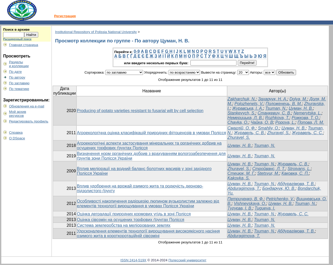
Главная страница (23, 45)
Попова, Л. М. (311, 122)
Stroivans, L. (299, 168)
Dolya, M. (298, 99)
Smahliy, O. (268, 128)
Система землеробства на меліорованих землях (124, 225)
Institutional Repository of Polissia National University (96, 32)
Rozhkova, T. (277, 117)
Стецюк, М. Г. (241, 173)
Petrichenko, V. (280, 199)
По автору (17, 77)
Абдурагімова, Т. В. (296, 184)
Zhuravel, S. (278, 133)
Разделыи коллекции (19, 64)
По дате (15, 72)
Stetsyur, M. (268, 173)
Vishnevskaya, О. (250, 203)
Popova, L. (285, 122)
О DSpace (17, 138)
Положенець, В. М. (284, 103)
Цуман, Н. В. (301, 108)
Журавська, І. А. (247, 108)
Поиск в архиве (16, 29)
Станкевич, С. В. (274, 113)
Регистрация (65, 16)
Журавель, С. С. (307, 133)
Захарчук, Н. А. (272, 99)
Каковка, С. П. (295, 173)
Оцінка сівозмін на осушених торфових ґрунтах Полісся (130, 219)
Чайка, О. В (262, 122)
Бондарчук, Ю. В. (278, 188)
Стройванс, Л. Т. (268, 168)
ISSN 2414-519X (133, 260)
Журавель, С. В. (249, 133)
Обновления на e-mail (26, 106)
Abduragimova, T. (244, 188)
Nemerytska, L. (307, 113)
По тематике (19, 89)
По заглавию (19, 83)
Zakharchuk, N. (242, 99)
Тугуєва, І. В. (240, 208)
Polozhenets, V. (248, 103)
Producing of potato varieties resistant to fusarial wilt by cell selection (140, 110)
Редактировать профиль (28, 121)
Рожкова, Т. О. (305, 117)
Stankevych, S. (241, 113)
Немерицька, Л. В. (245, 117)
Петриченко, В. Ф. (246, 199)
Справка (16, 132)
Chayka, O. (238, 122)
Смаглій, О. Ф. (242, 128)
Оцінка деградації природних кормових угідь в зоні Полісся (134, 214)
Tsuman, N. (275, 108)
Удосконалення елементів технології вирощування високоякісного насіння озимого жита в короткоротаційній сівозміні (148, 233)
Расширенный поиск (17, 39)
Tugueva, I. (265, 208)
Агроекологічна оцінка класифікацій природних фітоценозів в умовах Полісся (151, 133)
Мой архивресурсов (17, 114)
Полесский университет (187, 260)
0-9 (137, 51)
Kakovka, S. (239, 178)
